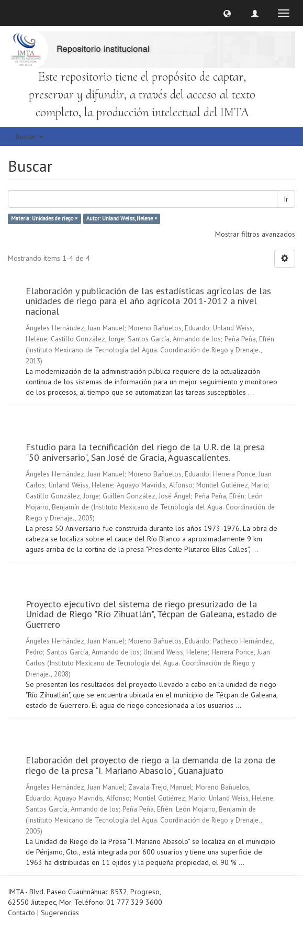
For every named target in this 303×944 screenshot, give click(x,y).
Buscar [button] (29, 136)
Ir (286, 199)
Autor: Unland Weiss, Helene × (121, 219)
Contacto (21, 912)
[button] (227, 13)
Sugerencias (60, 912)
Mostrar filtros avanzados (255, 234)
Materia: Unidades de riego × (44, 219)
